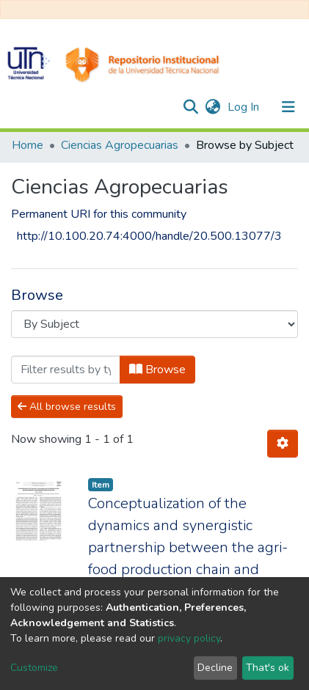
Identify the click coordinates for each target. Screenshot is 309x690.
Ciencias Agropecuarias (119, 145)
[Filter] (65, 369)
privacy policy (189, 638)
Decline (215, 668)
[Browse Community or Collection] (154, 324)
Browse (157, 369)
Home (27, 145)
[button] (212, 107)
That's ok (267, 668)
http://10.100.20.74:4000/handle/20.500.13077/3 (149, 236)
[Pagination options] (282, 444)
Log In (245, 107)
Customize (34, 668)
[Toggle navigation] (288, 107)
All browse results (67, 407)
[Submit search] (190, 107)
